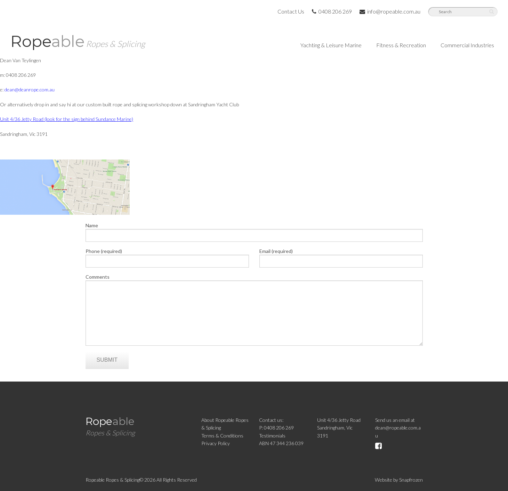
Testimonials (272, 436)
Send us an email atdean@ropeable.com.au (398, 428)
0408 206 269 (332, 11)
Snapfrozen (411, 480)
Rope (77, 41)
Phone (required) (104, 251)
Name (92, 225)
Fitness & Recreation (401, 45)
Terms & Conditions (222, 436)
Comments (98, 277)
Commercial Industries (467, 45)
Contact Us (290, 11)
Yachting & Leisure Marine (331, 45)
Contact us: (271, 420)
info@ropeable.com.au (390, 11)
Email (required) (276, 251)
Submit (107, 360)
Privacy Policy (215, 443)
